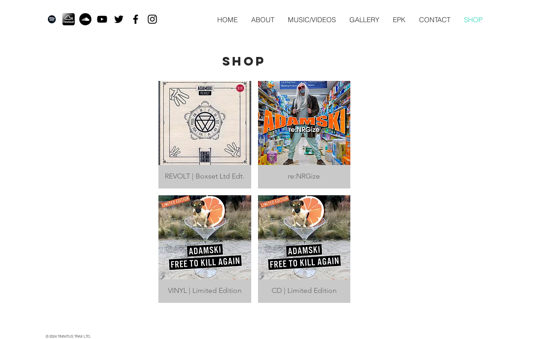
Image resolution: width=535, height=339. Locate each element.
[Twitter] (119, 19)
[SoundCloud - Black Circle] (85, 19)
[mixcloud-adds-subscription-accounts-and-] (68, 19)
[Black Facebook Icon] (135, 19)
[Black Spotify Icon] (52, 19)
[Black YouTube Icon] (102, 19)
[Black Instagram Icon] (152, 19)
